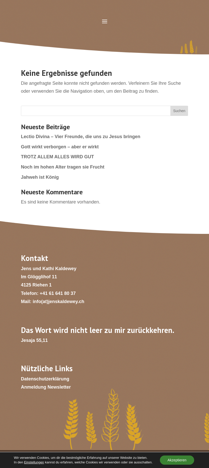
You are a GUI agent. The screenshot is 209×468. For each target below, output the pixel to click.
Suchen (179, 111)
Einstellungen (34, 462)
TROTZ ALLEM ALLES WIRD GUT (57, 156)
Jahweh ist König (40, 177)
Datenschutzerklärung (45, 378)
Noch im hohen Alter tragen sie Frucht (62, 167)
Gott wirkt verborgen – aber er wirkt (60, 146)
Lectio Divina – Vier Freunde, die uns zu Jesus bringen (80, 136)
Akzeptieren (177, 460)
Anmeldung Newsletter (46, 387)
